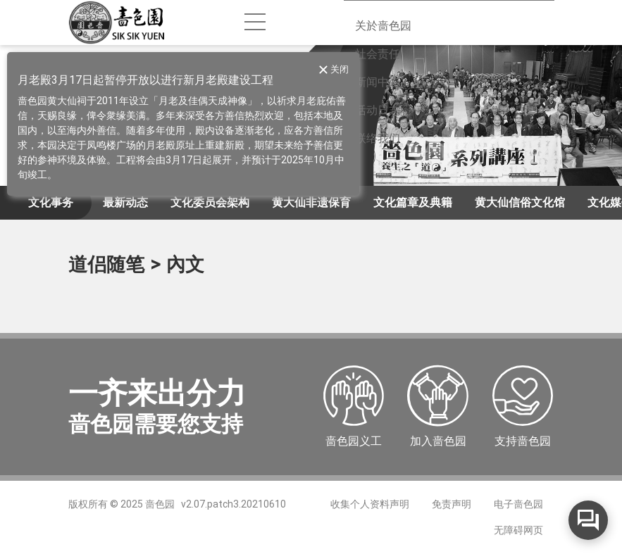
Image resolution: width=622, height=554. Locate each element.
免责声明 (451, 504)
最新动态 (125, 202)
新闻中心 (377, 82)
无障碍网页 (518, 530)
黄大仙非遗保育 (311, 202)
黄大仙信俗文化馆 (520, 202)
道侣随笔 (106, 264)
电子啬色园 (518, 504)
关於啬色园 (383, 25)
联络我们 (377, 138)
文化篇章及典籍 (412, 202)
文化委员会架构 (209, 202)
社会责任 (377, 54)
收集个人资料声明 (369, 504)
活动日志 (377, 110)
